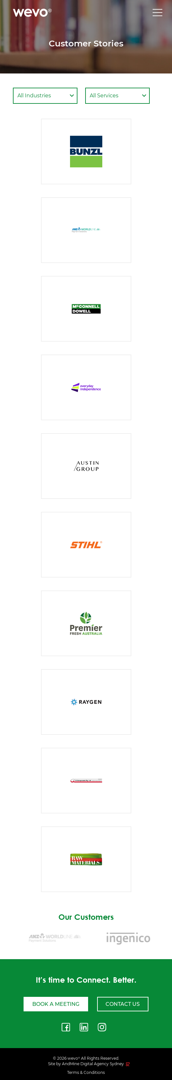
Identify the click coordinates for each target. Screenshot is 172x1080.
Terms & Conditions (86, 1072)
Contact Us (123, 1004)
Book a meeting (55, 1004)
